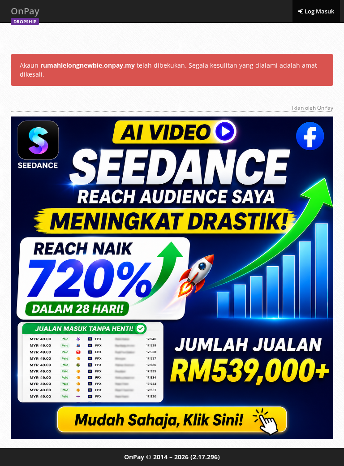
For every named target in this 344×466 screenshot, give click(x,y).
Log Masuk (316, 11)
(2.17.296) (205, 457)
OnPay (25, 13)
